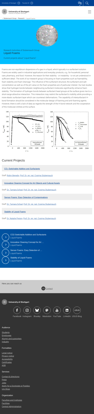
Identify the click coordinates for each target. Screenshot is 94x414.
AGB (4, 365)
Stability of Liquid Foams (15, 212)
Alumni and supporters (11, 338)
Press (4, 379)
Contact (47, 288)
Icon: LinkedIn (67, 310)
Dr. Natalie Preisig (14, 218)
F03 (25, 3)
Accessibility (7, 359)
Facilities (6, 403)
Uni (9, 3)
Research (21, 18)
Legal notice (7, 353)
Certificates (7, 362)
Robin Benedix (13, 175)
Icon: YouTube (57, 310)
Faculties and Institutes (12, 400)
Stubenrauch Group (10, 18)
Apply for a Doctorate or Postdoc (16, 385)
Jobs (4, 382)
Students (6, 332)
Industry (5, 341)
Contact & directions (10, 376)
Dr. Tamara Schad (15, 189)
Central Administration (11, 406)
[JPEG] (47, 131)
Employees (6, 335)
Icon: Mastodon (47, 310)
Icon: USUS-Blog (77, 310)
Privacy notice (8, 356)
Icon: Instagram (27, 310)
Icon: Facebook (17, 310)
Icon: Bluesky (37, 310)
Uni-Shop (6, 389)
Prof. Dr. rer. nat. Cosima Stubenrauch (36, 175)
